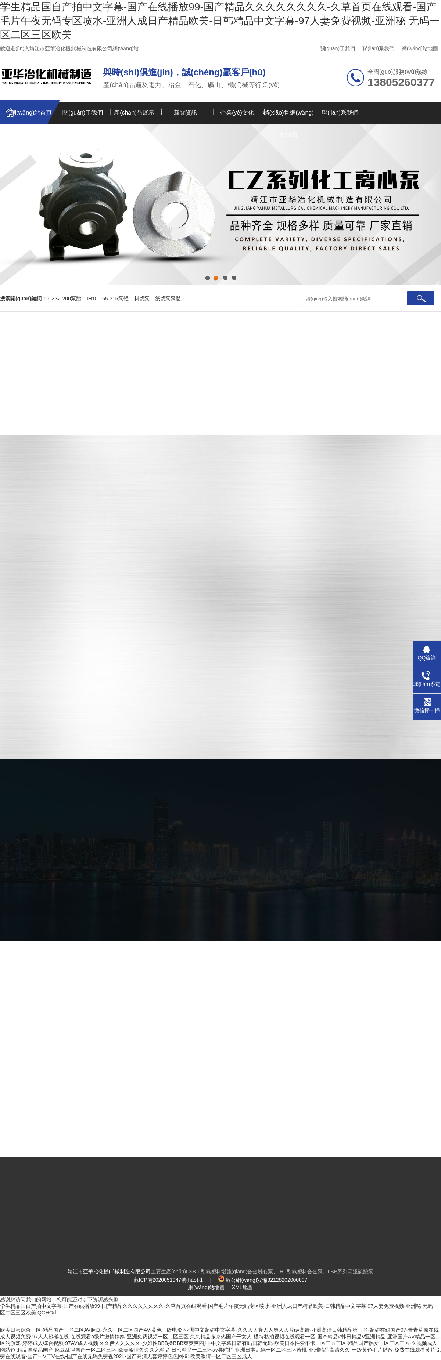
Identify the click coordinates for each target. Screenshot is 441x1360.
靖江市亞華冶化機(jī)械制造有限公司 (109, 1271)
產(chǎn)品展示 (134, 112)
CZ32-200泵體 (64, 298)
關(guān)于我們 (337, 48)
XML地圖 (242, 1287)
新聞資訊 (185, 112)
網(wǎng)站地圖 (420, 48)
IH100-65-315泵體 (108, 298)
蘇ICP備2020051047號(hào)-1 (168, 1280)
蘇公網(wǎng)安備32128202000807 (266, 1280)
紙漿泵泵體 (168, 298)
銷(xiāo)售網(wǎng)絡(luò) (288, 116)
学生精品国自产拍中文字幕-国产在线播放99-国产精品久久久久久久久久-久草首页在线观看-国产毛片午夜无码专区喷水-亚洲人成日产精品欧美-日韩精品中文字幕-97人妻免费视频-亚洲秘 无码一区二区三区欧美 (220, 20)
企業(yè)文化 (237, 112)
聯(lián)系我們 (378, 48)
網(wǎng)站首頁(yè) (31, 116)
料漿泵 (142, 298)
